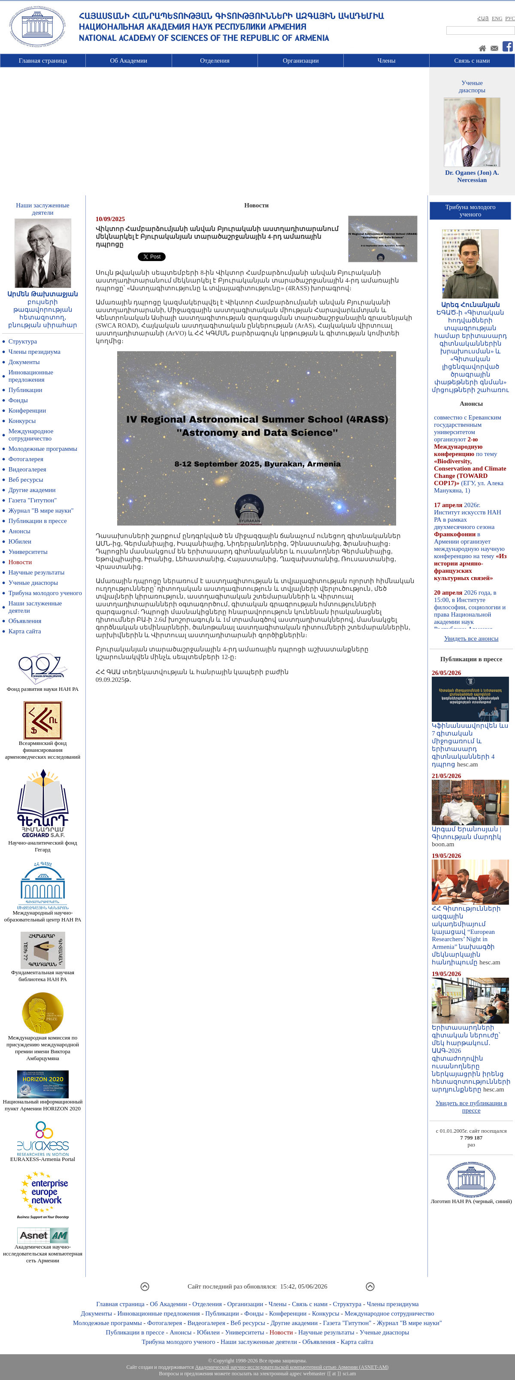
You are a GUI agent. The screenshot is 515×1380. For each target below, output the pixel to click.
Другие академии (32, 489)
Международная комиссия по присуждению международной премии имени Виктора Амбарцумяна (42, 1045)
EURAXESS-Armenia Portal (42, 1156)
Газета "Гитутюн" (33, 500)
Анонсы (19, 531)
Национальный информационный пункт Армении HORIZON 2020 (43, 1102)
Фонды (18, 400)
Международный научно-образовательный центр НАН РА (43, 913)
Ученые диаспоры (33, 582)
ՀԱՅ (483, 18)
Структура (23, 341)
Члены (387, 60)
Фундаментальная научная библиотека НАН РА (42, 973)
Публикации (25, 389)
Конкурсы (22, 420)
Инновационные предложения (31, 376)
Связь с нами (472, 60)
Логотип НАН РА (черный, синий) (471, 1198)
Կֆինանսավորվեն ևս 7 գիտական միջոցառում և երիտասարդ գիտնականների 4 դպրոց (470, 742)
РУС (510, 18)
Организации (301, 60)
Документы (24, 362)
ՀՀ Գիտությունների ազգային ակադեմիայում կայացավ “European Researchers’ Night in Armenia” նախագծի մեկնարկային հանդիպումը (470, 932)
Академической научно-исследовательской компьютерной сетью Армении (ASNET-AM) (291, 1367)
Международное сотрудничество (31, 435)
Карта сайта (25, 631)
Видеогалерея (27, 469)
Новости (20, 562)
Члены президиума (35, 351)
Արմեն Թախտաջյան (42, 294)
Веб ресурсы (26, 479)
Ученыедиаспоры (472, 86)
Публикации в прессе (38, 520)
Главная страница (43, 60)
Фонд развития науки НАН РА (43, 686)
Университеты (28, 551)
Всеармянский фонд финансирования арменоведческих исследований (43, 747)
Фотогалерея (26, 459)
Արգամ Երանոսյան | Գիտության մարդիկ (470, 830)
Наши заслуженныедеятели (42, 209)
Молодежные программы (43, 448)
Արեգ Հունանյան (470, 304)
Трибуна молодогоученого (470, 211)
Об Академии (128, 60)
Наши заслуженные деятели (259, 1341)
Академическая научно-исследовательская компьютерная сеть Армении (42, 1251)
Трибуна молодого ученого (45, 593)
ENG (497, 18)
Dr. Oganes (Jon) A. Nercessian (472, 176)
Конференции (27, 410)
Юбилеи (20, 541)
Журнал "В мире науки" (41, 510)
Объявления (25, 620)
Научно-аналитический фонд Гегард (42, 843)
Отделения (215, 60)
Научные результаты (36, 572)
